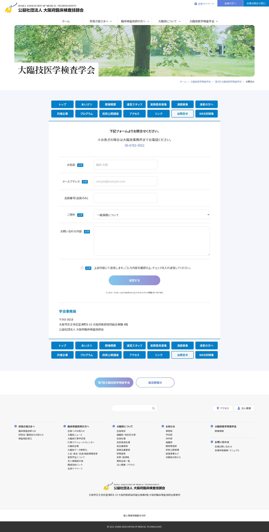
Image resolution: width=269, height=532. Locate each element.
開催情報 (219, 431)
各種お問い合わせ (223, 446)
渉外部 (169, 438)
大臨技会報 (73, 446)
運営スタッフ (134, 104)
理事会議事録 (123, 449)
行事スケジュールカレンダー (81, 442)
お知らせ (170, 426)
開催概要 (110, 104)
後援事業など (172, 453)
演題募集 (182, 104)
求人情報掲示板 (75, 461)
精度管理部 (171, 446)
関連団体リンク (75, 464)
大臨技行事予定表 (76, 438)
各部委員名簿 (123, 442)
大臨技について (167, 21)
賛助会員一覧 (123, 461)
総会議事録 (122, 446)
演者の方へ (206, 104)
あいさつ (86, 104)
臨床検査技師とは (27, 431)
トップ (62, 104)
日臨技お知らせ (173, 457)
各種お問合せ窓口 (256, 3)
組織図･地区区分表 (126, 434)
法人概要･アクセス (126, 464)
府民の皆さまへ (99, 21)
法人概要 (244, 408)
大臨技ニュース (75, 434)
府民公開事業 (172, 449)
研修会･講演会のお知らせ (31, 434)
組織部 (169, 442)
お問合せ (182, 113)
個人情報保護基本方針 (134, 515)
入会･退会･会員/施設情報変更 (83, 453)
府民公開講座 (110, 113)
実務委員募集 (158, 104)
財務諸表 (121, 453)
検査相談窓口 (25, 438)
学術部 (169, 434)
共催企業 (62, 113)
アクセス (134, 113)
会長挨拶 (121, 431)
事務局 (169, 431)
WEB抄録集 (206, 113)
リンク (158, 113)
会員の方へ (230, 3)
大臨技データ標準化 (77, 449)
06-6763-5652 (134, 145)
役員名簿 (121, 438)
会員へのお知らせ (76, 431)
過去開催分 (155, 382)
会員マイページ (206, 3)
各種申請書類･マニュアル (227, 450)
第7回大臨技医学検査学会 (114, 382)
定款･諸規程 (123, 457)
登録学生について (76, 457)
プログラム (86, 113)
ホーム (66, 21)
